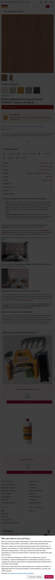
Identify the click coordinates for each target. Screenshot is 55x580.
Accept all (49, 577)
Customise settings (35, 577)
